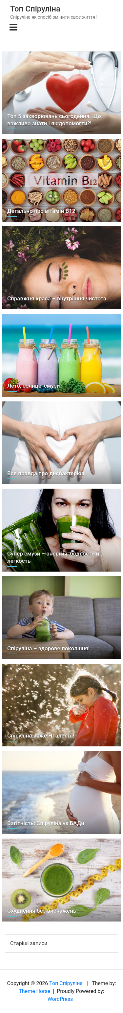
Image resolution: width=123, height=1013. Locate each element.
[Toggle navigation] (13, 27)
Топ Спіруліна (35, 8)
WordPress (60, 999)
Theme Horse (34, 991)
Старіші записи (28, 943)
